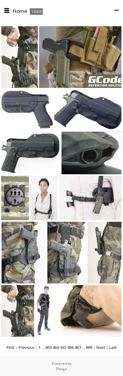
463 (48, 347)
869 (89, 347)
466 (70, 347)
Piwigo (61, 368)
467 (78, 347)
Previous (26, 347)
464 (56, 347)
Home (20, 10)
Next (100, 347)
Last (113, 347)
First (10, 347)
